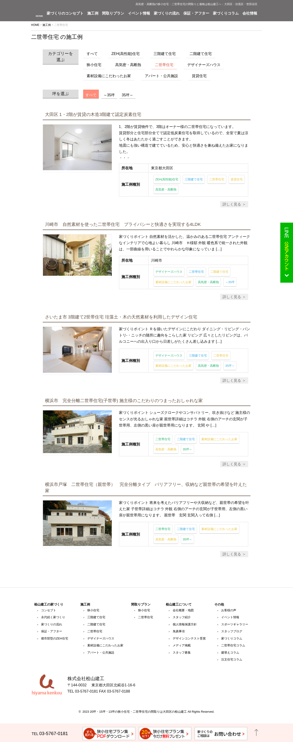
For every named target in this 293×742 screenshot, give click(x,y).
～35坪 (109, 95)
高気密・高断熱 (128, 65)
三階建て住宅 (165, 54)
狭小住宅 (94, 65)
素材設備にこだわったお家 (109, 76)
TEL (50, 734)
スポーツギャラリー (234, 624)
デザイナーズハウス (204, 65)
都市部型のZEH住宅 (54, 638)
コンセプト (48, 610)
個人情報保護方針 (185, 624)
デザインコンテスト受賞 (189, 638)
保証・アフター (196, 13)
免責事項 (179, 631)
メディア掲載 (182, 645)
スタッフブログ (231, 631)
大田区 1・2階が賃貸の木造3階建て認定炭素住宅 (93, 114)
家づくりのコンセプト (65, 13)
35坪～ (127, 95)
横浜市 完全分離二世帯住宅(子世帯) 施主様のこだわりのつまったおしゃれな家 (124, 400)
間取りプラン (113, 13)
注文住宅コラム (231, 659)
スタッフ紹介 (182, 617)
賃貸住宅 (199, 76)
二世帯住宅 (164, 65)
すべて (92, 54)
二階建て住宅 (201, 54)
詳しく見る (232, 204)
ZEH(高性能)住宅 (126, 54)
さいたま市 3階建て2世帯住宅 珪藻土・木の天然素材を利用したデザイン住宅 (121, 317)
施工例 (92, 13)
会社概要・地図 (183, 610)
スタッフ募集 (182, 652)
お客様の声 (228, 610)
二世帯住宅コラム (233, 645)
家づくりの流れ (167, 13)
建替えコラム (230, 652)
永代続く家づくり (53, 617)
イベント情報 (139, 13)
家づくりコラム (226, 13)
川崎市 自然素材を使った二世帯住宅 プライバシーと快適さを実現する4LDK (123, 224)
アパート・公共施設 (161, 76)
